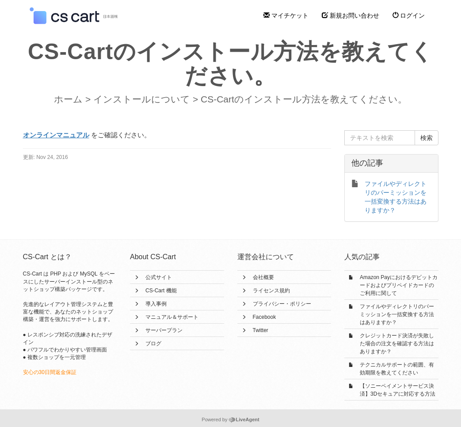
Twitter (260, 330)
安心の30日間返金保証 (49, 372)
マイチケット (286, 15)
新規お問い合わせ (350, 15)
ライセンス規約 (271, 290)
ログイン (408, 15)
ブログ (153, 343)
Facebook (264, 317)
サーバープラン (164, 330)
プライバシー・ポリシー (282, 304)
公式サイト (158, 277)
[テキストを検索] (379, 137)
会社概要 (263, 277)
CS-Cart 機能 (161, 290)
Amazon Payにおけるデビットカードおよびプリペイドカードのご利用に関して (399, 285)
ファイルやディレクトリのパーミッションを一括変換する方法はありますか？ (397, 314)
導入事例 (156, 304)
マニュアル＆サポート (171, 317)
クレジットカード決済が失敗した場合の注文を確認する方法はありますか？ (397, 344)
